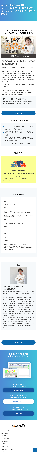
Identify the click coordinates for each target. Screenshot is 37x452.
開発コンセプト (5, 441)
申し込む (19, 113)
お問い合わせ (19, 390)
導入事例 (3, 436)
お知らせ (3, 444)
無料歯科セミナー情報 (7, 449)
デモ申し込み (18, 413)
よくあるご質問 (5, 438)
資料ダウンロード (18, 402)
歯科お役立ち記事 (6, 446)
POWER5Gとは (5, 430)
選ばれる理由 (4, 433)
